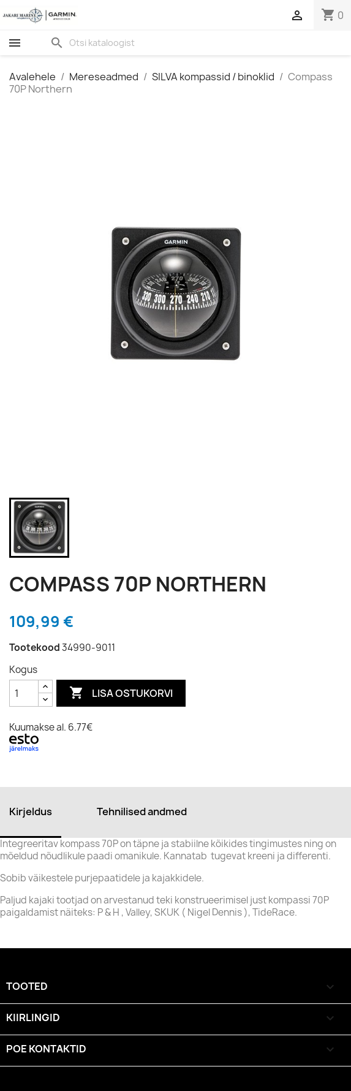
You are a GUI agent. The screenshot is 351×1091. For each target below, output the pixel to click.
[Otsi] (119, 43)
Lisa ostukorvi (121, 693)
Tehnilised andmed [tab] (142, 811)
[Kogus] (24, 693)
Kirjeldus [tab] (30, 811)
